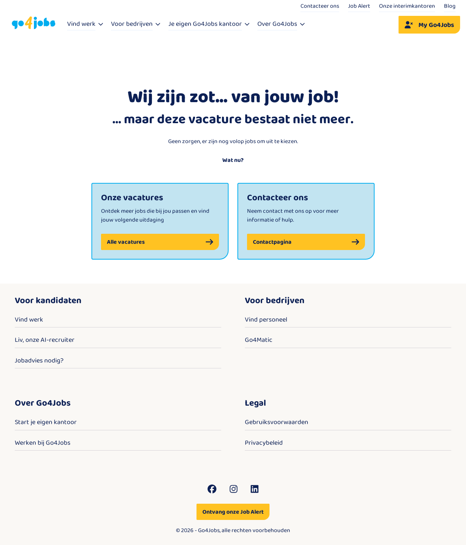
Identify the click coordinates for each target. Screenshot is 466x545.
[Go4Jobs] (33, 23)
